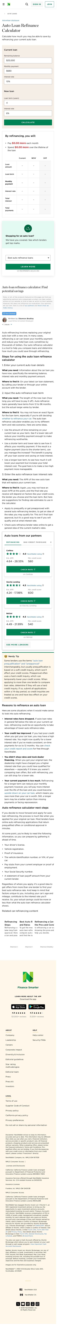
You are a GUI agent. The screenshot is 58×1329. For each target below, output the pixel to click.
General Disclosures (36, 1234)
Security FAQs (39, 1040)
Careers (9, 1045)
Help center (38, 1035)
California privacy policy (17, 1115)
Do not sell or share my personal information (26, 1125)
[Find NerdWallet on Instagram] (28, 1305)
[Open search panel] (27, 4)
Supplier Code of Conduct (17, 1106)
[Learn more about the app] (28, 996)
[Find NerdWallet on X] (18, 1305)
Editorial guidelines (14, 1059)
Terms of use (11, 1101)
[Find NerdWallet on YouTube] (23, 1305)
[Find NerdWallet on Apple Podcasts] (33, 1305)
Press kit (10, 1082)
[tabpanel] (28, 593)
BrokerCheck (28, 1236)
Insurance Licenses (13, 1184)
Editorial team (12, 1072)
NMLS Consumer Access (15, 1162)
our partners (29, 305)
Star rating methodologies (12, 1065)
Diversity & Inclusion (15, 1054)
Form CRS (32, 1230)
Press (8, 1077)
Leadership (11, 1040)
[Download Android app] (36, 1007)
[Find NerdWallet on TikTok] (37, 1305)
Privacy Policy (16, 1232)
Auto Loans (10, 13)
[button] (7, 324)
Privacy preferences (15, 1120)
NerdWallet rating (34, 554)
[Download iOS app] (18, 1007)
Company (10, 1035)
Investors (10, 1086)
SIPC (42, 1225)
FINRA (37, 1225)
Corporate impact (14, 1050)
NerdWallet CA (28, 1294)
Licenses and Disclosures (15, 1166)
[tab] (13, 542)
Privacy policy (12, 1111)
